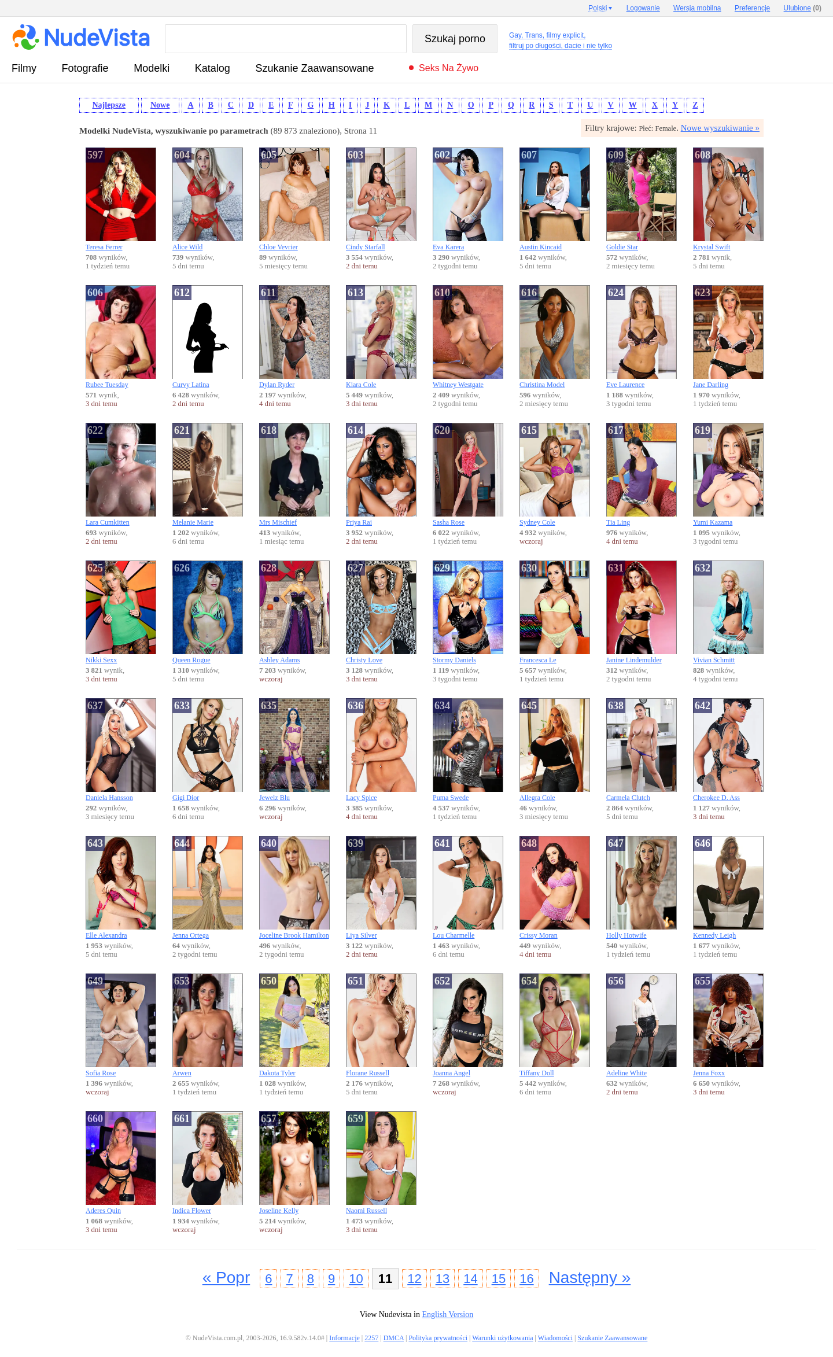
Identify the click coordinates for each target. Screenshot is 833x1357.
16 (526, 1278)
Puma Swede (468, 750)
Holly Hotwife (641, 887)
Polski (597, 8)
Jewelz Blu (294, 750)
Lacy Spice (381, 750)
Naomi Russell (381, 1163)
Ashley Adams (294, 612)
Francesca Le (554, 612)
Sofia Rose (121, 1025)
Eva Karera (468, 199)
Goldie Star (641, 199)
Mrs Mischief (294, 474)
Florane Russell (381, 1025)
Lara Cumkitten (121, 474)
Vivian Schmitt (728, 612)
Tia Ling (641, 474)
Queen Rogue (207, 612)
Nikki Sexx (121, 612)
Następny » (590, 1277)
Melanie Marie (207, 474)
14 (470, 1278)
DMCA (394, 1338)
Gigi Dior (207, 750)
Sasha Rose (468, 474)
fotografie (85, 68)
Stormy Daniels (468, 612)
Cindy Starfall (381, 199)
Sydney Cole (554, 474)
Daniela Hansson (121, 750)
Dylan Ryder (294, 337)
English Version (447, 1314)
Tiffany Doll (554, 1025)
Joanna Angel (468, 1025)
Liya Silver (381, 887)
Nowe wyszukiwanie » (720, 127)
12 (414, 1278)
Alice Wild (207, 199)
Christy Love (381, 612)
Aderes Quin (121, 1163)
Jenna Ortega (207, 887)
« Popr (226, 1277)
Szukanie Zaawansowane (314, 68)
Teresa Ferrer (121, 199)
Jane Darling (728, 337)
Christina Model (554, 337)
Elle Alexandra (121, 887)
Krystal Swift (728, 199)
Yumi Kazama (728, 474)
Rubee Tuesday (121, 337)
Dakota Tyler (294, 1025)
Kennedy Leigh (728, 887)
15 (499, 1278)
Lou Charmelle (468, 887)
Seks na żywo (448, 68)
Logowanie (643, 8)
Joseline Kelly (294, 1163)
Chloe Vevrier (294, 199)
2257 (371, 1338)
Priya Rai (381, 474)
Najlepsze (109, 105)
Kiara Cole (381, 337)
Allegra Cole (554, 750)
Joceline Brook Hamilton (294, 887)
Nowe (159, 105)
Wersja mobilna (697, 8)
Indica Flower (207, 1163)
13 (442, 1278)
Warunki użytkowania (502, 1338)
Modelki (151, 68)
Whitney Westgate (468, 337)
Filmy (24, 68)
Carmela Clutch (641, 750)
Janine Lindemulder (641, 612)
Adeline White (641, 1025)
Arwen (207, 1025)
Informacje (344, 1338)
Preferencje (752, 8)
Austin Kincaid (554, 199)
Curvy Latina (207, 337)
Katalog (212, 68)
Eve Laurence (641, 337)
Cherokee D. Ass (728, 750)
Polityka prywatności (437, 1338)
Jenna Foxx (728, 1025)
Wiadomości (555, 1338)
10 (356, 1278)
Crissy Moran (554, 887)
